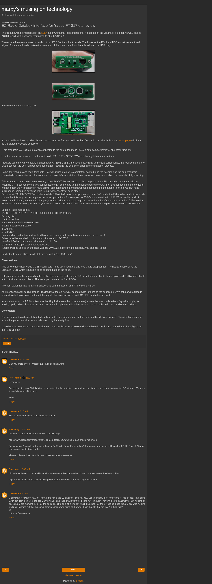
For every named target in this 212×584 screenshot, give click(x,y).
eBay (44, 33)
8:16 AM (24, 411)
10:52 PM (24, 359)
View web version (73, 575)
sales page (125, 140)
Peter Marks (15, 378)
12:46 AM (25, 429)
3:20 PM (24, 493)
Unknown (14, 359)
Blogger (79, 581)
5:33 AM (30, 378)
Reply (12, 368)
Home (73, 570)
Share (6, 343)
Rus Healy (14, 429)
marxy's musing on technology (37, 9)
